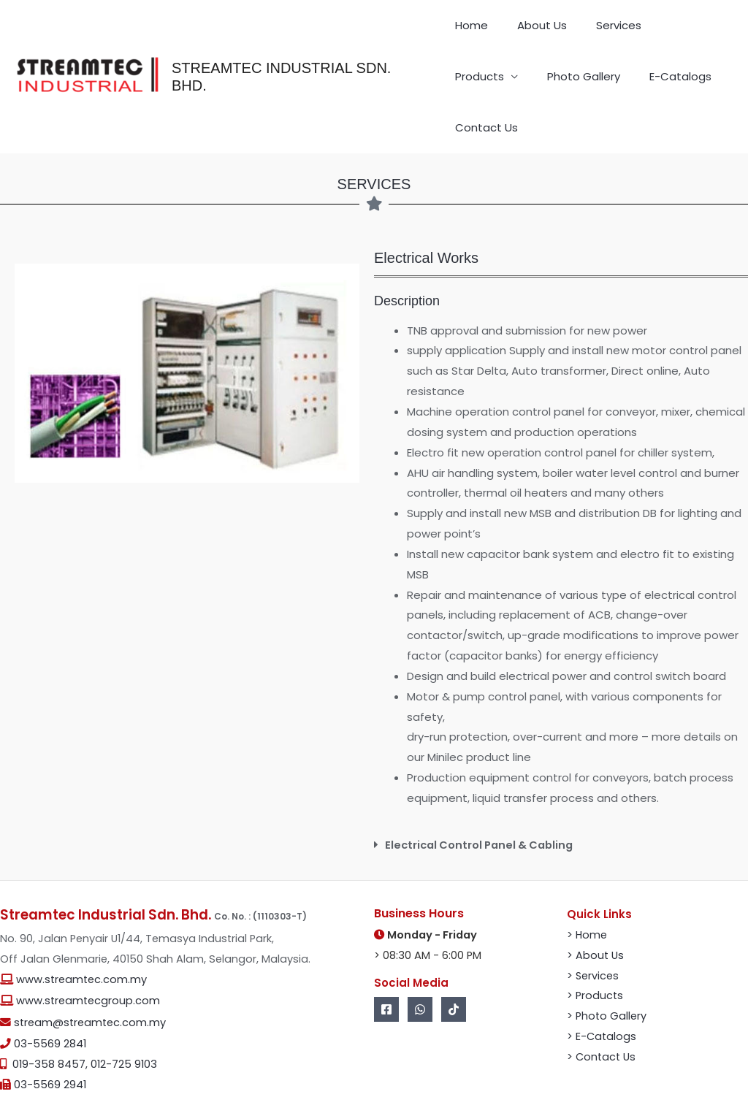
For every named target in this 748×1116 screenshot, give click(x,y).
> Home (587, 897)
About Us (518, 29)
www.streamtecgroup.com (88, 964)
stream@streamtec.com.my (90, 985)
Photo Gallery (486, 87)
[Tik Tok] (453, 972)
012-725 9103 (124, 1027)
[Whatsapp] (420, 972)
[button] (561, 808)
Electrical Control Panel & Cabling (483, 808)
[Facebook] (386, 972)
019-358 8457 (48, 1027)
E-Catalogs (564, 87)
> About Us (596, 917)
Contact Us (637, 87)
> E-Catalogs (602, 998)
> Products (596, 958)
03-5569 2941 (50, 1048)
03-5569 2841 (50, 1006)
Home (466, 29)
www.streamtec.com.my (81, 942)
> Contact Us (602, 1019)
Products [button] (632, 29)
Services (575, 29)
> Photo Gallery (608, 979)
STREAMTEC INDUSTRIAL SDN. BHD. (301, 58)
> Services (594, 938)
